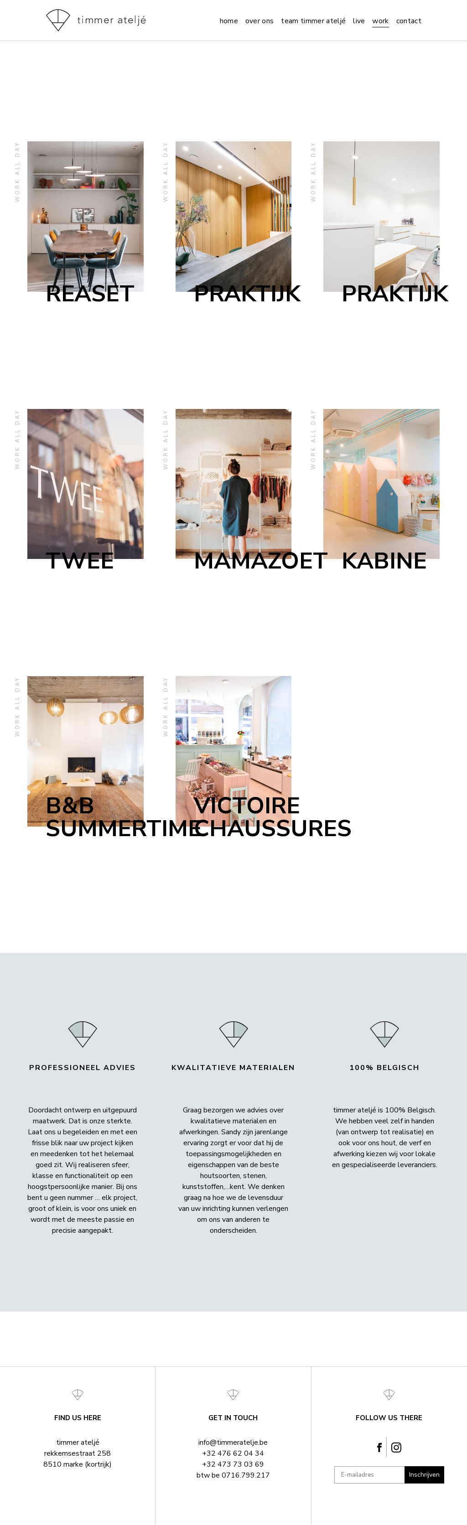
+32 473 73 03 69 (233, 1464)
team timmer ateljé (313, 21)
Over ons (259, 21)
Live (359, 21)
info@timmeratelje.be (233, 1442)
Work (380, 21)
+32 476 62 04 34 (233, 1453)
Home (229, 21)
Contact (408, 21)
